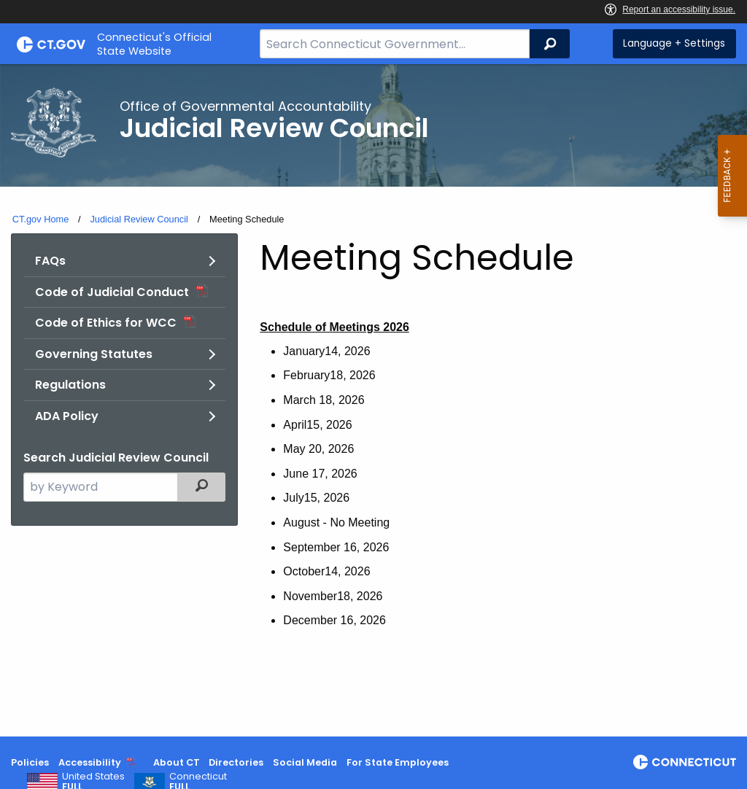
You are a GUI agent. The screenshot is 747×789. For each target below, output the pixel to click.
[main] (373, 400)
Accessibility (89, 762)
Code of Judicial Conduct (112, 292)
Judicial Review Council (138, 219)
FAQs (50, 260)
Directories (236, 762)
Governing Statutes (93, 354)
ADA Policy (66, 416)
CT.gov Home (40, 219)
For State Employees (398, 762)
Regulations (70, 384)
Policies (30, 762)
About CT (176, 762)
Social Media (305, 762)
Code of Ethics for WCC (106, 322)
